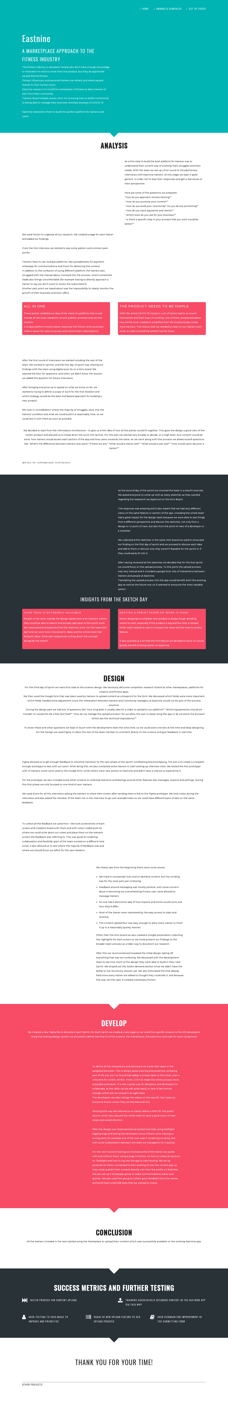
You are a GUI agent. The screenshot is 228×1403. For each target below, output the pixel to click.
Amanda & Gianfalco (169, 8)
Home (145, 8)
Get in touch (197, 8)
